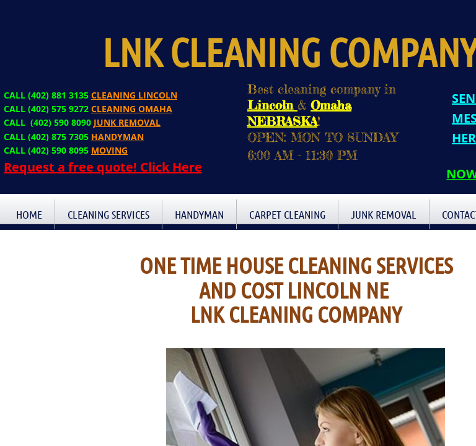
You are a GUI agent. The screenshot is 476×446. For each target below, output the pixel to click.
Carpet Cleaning (287, 214)
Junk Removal (383, 214)
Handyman (199, 214)
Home (29, 214)
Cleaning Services (108, 214)
